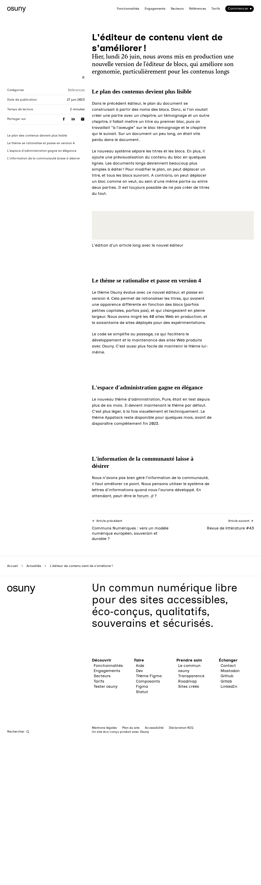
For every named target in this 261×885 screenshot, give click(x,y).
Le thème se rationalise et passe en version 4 (41, 143)
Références (197, 9)
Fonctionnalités (128, 9)
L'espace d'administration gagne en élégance (41, 151)
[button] (173, 388)
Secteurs (177, 9)
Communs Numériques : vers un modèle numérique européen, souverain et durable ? (131, 855)
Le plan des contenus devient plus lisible (37, 135)
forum (145, 820)
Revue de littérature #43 (214, 849)
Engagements (155, 9)
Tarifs (215, 9)
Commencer (238, 8)
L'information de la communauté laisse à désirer (43, 158)
